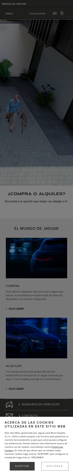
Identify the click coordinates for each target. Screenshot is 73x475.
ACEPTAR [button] (22, 466)
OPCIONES (55, 466)
